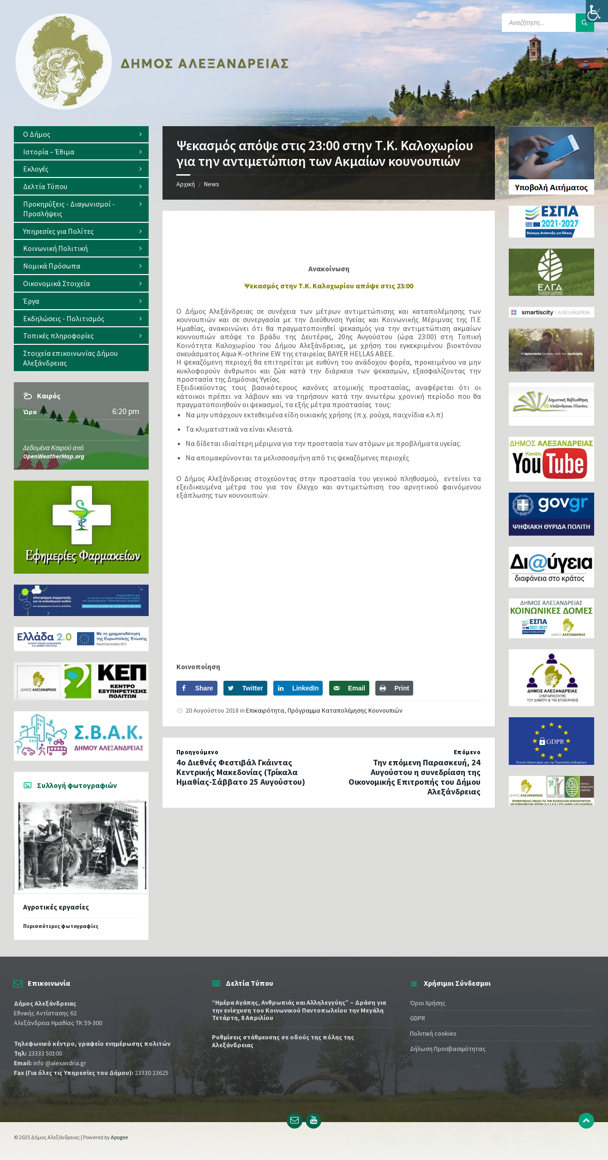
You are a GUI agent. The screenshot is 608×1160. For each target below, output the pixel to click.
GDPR (417, 1018)
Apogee (119, 1137)
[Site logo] (152, 107)
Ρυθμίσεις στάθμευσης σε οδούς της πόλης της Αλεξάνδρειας (283, 1041)
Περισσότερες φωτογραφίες (60, 925)
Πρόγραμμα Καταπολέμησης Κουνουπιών (345, 710)
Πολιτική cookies (433, 1033)
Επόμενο (467, 752)
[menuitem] (81, 134)
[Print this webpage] (394, 688)
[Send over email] (349, 688)
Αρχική (185, 184)
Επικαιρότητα (265, 710)
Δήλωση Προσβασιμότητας (448, 1048)
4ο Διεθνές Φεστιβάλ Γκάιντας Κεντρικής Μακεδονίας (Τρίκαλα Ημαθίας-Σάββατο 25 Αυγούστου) (240, 772)
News (211, 184)
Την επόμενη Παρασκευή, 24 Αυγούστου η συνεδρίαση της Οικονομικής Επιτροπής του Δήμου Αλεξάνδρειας (415, 776)
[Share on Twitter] (245, 688)
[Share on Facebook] (196, 688)
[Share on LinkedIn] (298, 688)
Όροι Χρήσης (427, 1003)
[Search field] (548, 22)
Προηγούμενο (197, 752)
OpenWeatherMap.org (53, 456)
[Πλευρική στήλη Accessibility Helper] (597, 11)
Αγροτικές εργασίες (56, 907)
